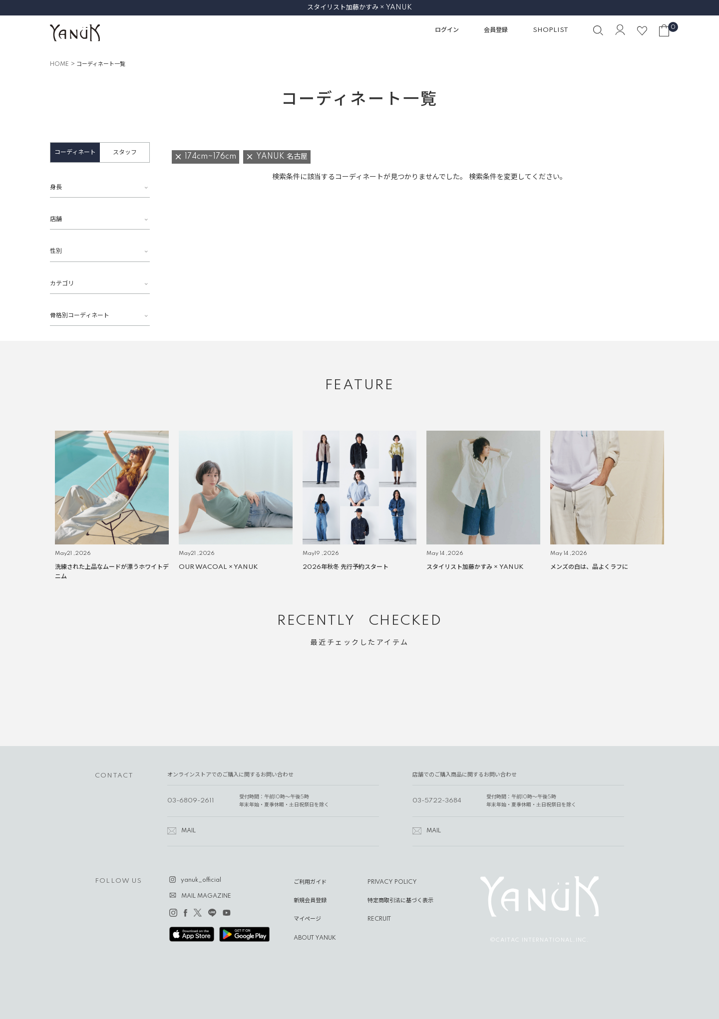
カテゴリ (62, 283)
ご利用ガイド (310, 882)
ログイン (447, 30)
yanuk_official (201, 880)
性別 (56, 251)
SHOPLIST (550, 30)
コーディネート (75, 152)
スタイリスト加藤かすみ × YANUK (359, 7)
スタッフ (125, 152)
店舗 (56, 219)
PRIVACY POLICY (392, 882)
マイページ (307, 919)
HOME (59, 64)
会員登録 (496, 30)
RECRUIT (379, 919)
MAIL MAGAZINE (206, 896)
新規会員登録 (310, 901)
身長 (56, 187)
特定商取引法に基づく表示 (400, 901)
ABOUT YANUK (315, 938)
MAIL (188, 831)
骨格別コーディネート (79, 315)
